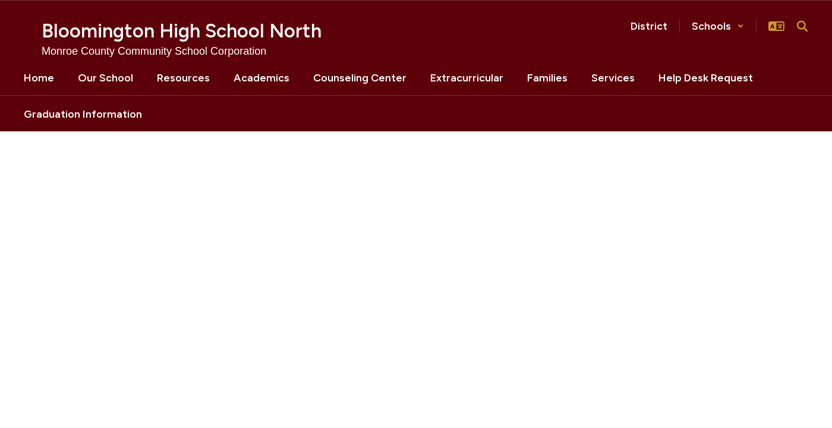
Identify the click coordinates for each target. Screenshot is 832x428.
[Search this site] (802, 26)
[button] (718, 26)
